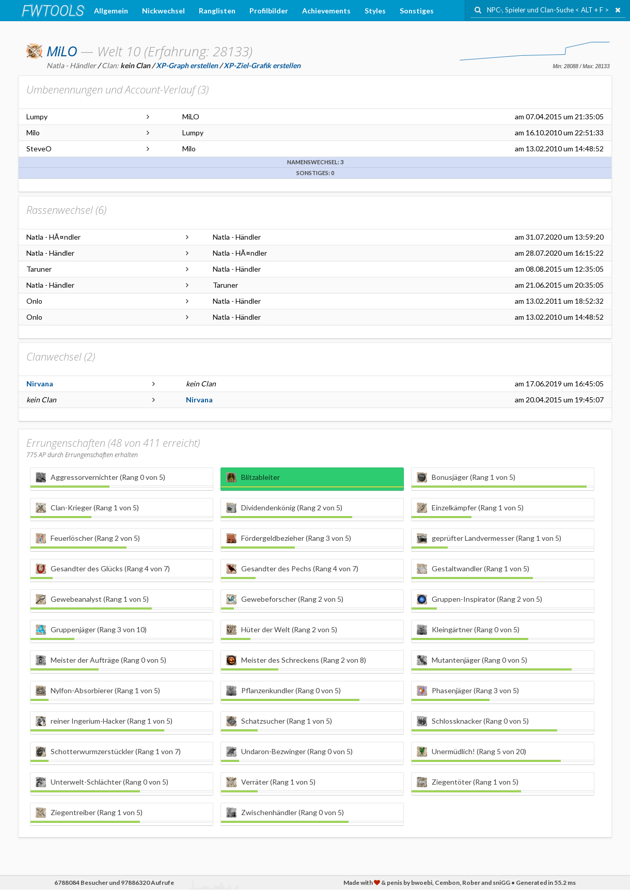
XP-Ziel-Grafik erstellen (262, 65)
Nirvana (39, 383)
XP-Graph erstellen (187, 65)
